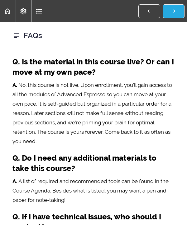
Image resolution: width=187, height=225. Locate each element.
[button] (8, 11)
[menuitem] (23, 11)
